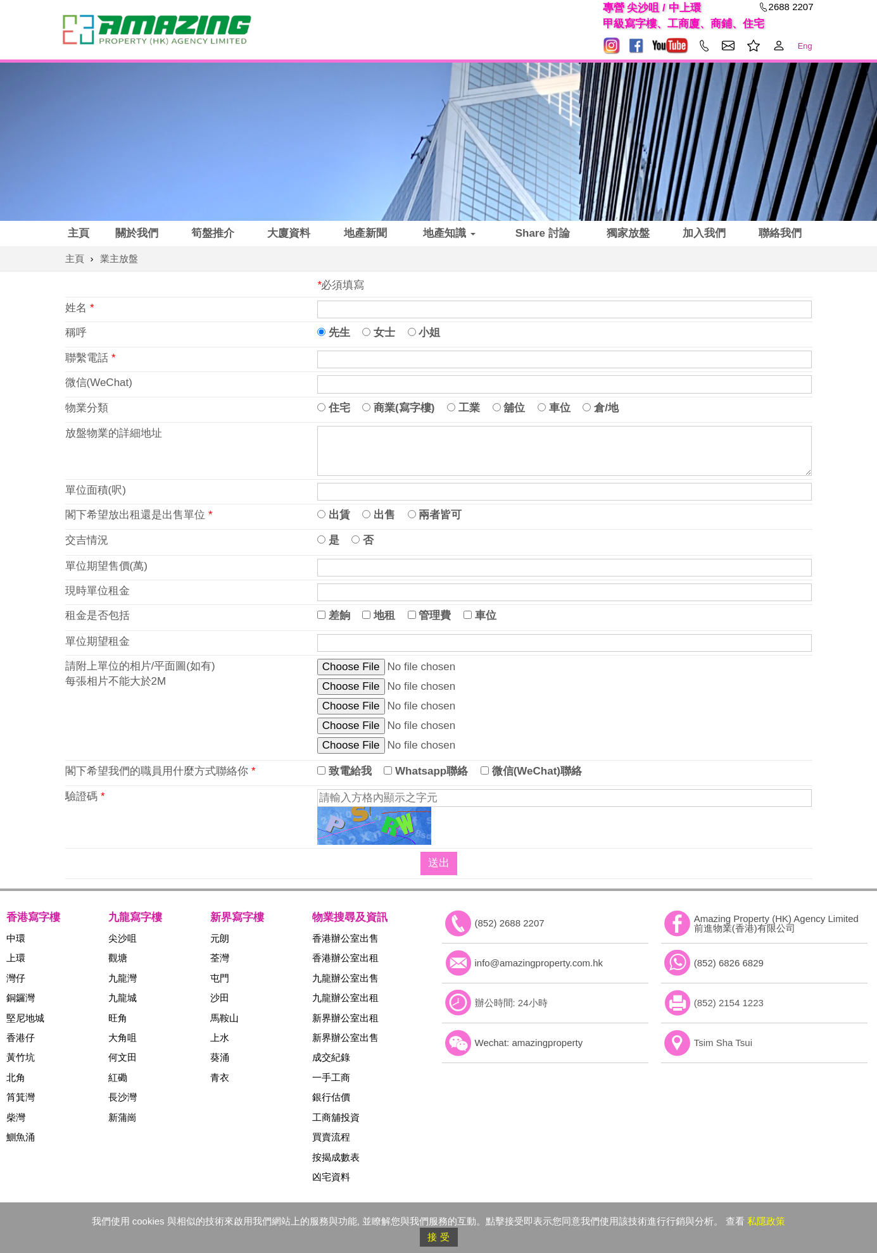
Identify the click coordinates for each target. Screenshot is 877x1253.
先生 (333, 333)
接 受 (438, 1236)
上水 (219, 1037)
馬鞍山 (224, 1018)
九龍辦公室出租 (345, 997)
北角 (15, 1077)
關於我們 (136, 233)
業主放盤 (119, 258)
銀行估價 (331, 1097)
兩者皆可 (435, 515)
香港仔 (20, 1037)
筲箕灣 (20, 1097)
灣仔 (15, 978)
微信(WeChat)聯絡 (531, 771)
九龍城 (122, 997)
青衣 (219, 1077)
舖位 (509, 408)
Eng (805, 46)
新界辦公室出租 (345, 1018)
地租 (378, 615)
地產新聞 (365, 233)
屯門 (219, 978)
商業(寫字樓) (398, 408)
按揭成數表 (336, 1157)
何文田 (122, 1057)
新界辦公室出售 (345, 1037)
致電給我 (344, 771)
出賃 (333, 515)
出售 (378, 515)
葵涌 (219, 1057)
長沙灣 (122, 1097)
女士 (378, 333)
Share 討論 (542, 233)
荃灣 (219, 957)
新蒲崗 (122, 1117)
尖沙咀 (122, 938)
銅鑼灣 (20, 997)
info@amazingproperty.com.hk (539, 962)
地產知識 (449, 233)
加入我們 (704, 233)
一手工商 (331, 1077)
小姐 (424, 333)
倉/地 (600, 408)
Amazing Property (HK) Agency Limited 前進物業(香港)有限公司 (776, 923)
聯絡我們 (780, 233)
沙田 (219, 997)
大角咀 (122, 1037)
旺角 (117, 1018)
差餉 (333, 615)
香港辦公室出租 (345, 957)
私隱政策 (766, 1221)
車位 (554, 408)
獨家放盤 (628, 233)
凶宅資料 (331, 1176)
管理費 (429, 615)
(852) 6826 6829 (729, 962)
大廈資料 (288, 233)
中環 (15, 938)
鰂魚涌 (20, 1136)
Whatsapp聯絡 (426, 771)
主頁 (78, 233)
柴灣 (15, 1117)
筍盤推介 (212, 233)
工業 (463, 408)
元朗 (219, 938)
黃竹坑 (20, 1057)
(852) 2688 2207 (510, 923)
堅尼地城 (25, 1018)
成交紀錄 (331, 1057)
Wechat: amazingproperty (529, 1042)
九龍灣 (122, 978)
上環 (15, 957)
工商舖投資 (336, 1117)
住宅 (333, 408)
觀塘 (117, 957)
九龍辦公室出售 (345, 978)
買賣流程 (331, 1136)
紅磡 (117, 1077)
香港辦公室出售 (345, 938)
